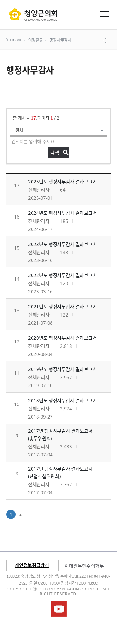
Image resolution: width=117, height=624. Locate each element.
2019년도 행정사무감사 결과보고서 (62, 369)
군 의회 (33, 14)
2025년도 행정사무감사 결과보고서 (62, 181)
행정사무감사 (60, 40)
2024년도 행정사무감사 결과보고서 (62, 213)
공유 (106, 40)
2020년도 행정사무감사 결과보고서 (62, 338)
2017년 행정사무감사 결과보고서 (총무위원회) (60, 434)
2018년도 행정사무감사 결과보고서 (62, 400)
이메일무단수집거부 (84, 566)
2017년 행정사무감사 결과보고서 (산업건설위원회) (60, 472)
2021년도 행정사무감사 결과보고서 (62, 306)
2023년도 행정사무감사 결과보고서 (62, 244)
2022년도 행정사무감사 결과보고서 (62, 275)
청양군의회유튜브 (59, 609)
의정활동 (35, 40)
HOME (13, 40)
